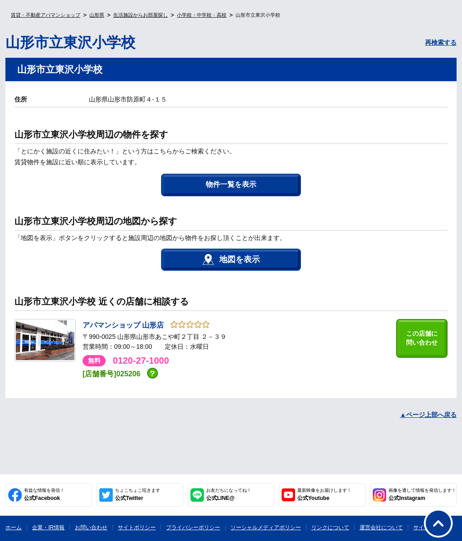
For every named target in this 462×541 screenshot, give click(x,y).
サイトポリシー (137, 527)
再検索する (441, 42)
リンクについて (330, 527)
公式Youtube (324, 494)
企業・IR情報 (48, 527)
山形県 (96, 15)
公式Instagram (422, 494)
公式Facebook (44, 494)
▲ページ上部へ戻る (428, 414)
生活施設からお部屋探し (140, 15)
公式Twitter (137, 494)
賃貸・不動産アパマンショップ (45, 15)
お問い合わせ (91, 527)
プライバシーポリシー (193, 527)
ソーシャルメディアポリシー (266, 527)
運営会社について (381, 527)
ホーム (13, 527)
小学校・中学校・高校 (201, 15)
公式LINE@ (228, 494)
